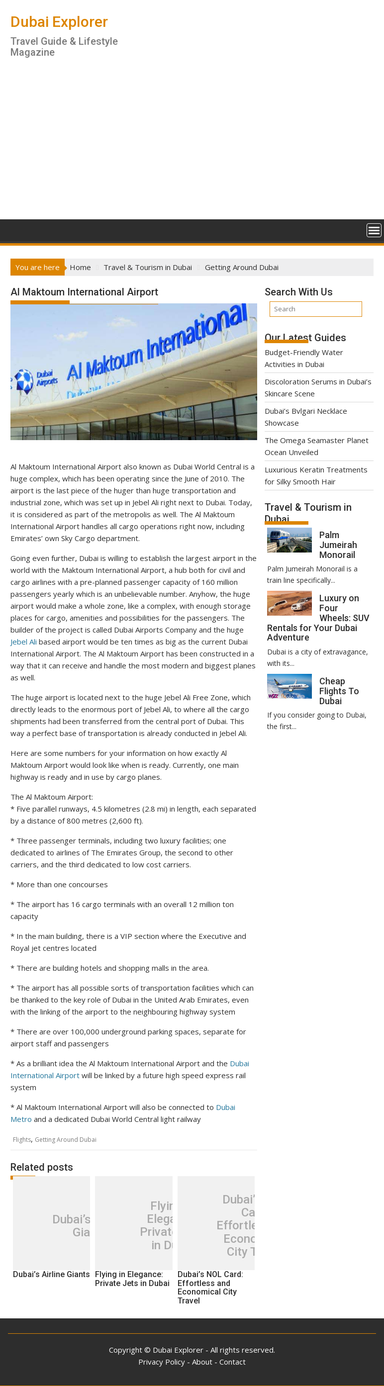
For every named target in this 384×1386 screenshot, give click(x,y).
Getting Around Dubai (65, 1139)
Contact (232, 1362)
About (202, 1362)
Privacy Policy (161, 1362)
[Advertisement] (192, 144)
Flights (22, 1139)
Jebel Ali (23, 642)
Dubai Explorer (59, 21)
